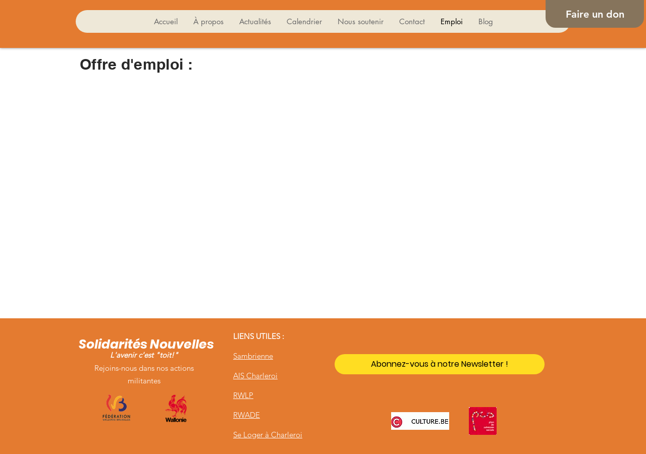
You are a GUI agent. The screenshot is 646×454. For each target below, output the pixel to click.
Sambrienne (253, 356)
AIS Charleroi (255, 375)
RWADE (246, 415)
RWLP (243, 395)
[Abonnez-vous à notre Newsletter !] (440, 364)
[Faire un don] (595, 14)
